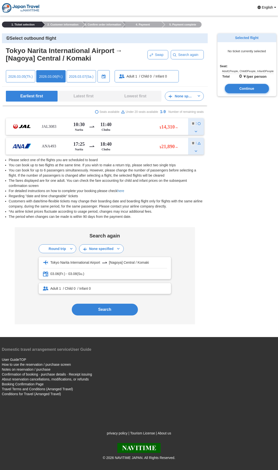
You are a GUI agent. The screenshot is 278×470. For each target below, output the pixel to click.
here (120, 191)
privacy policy (117, 433)
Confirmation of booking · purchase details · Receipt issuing (47, 374)
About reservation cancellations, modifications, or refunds (45, 379)
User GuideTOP (14, 360)
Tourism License (142, 433)
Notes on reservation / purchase (26, 369)
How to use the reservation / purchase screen (36, 364)
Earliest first (31, 96)
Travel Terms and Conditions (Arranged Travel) (37, 389)
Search (104, 309)
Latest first (83, 96)
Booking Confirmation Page (23, 384)
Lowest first (135, 96)
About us (164, 433)
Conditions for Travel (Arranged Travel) (31, 394)
